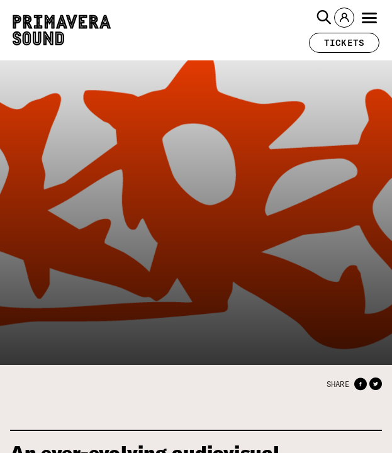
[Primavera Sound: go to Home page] (62, 30)
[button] (324, 18)
